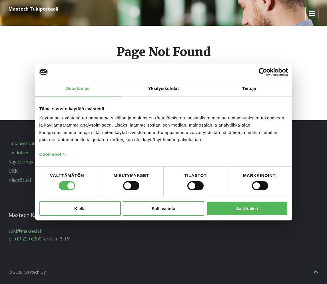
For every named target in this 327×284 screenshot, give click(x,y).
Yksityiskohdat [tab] (163, 88)
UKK (13, 171)
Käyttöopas (21, 162)
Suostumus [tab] (78, 88)
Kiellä (80, 208)
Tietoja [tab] (249, 88)
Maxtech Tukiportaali (34, 9)
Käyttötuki (20, 180)
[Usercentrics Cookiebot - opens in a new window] (263, 72)
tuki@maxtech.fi (25, 231)
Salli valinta (163, 208)
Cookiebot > (52, 153)
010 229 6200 (27, 239)
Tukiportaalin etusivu (32, 143)
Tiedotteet (20, 152)
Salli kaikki (247, 208)
